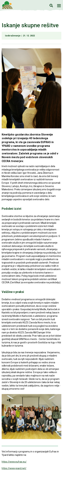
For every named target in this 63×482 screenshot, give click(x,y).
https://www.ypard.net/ (14, 468)
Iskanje (51, 5)
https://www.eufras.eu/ (14, 461)
